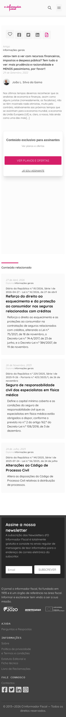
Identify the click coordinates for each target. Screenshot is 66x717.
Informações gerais (14, 50)
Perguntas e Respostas (16, 629)
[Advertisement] (33, 219)
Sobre (5, 643)
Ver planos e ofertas (33, 160)
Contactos (8, 683)
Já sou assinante (33, 170)
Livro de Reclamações (15, 669)
